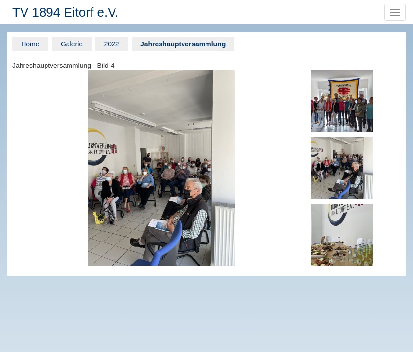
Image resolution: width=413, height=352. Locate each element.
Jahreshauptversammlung (183, 44)
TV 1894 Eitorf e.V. (65, 12)
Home (30, 44)
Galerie (72, 44)
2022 (111, 44)
